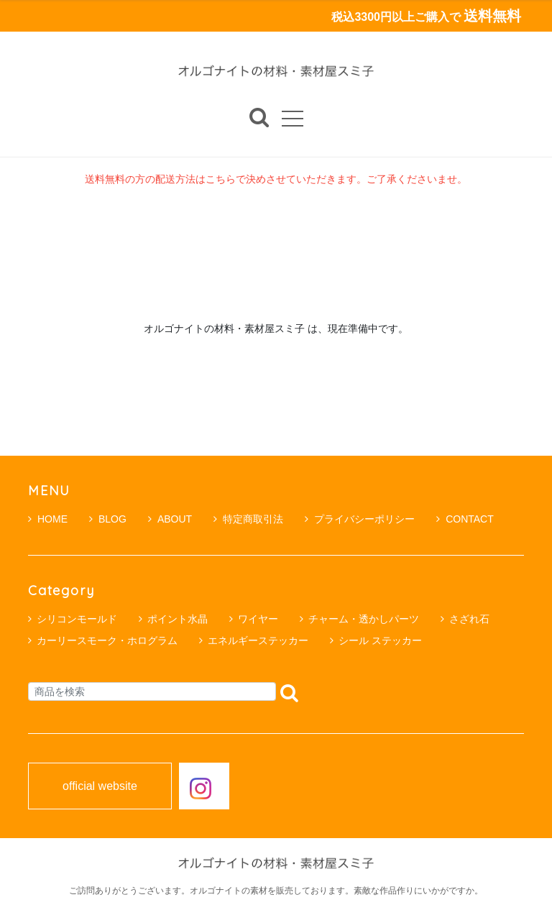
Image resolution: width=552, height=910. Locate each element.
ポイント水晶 (177, 619)
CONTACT (465, 519)
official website (100, 786)
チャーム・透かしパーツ (363, 619)
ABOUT (170, 519)
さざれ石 (469, 619)
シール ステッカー (380, 640)
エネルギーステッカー (258, 640)
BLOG (107, 519)
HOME (48, 519)
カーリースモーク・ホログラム (107, 640)
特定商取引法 (248, 519)
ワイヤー (258, 619)
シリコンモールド (77, 619)
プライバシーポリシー (360, 519)
